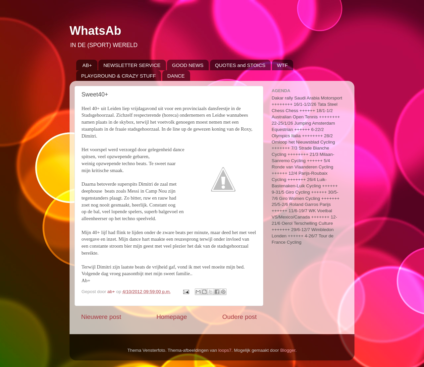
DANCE (176, 76)
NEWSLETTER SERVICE (131, 65)
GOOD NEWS (187, 65)
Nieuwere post (101, 316)
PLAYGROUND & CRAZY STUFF (118, 76)
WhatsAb (95, 30)
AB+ (87, 65)
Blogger (287, 350)
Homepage (171, 316)
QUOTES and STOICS (240, 65)
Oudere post (239, 316)
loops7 (225, 350)
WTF (282, 65)
